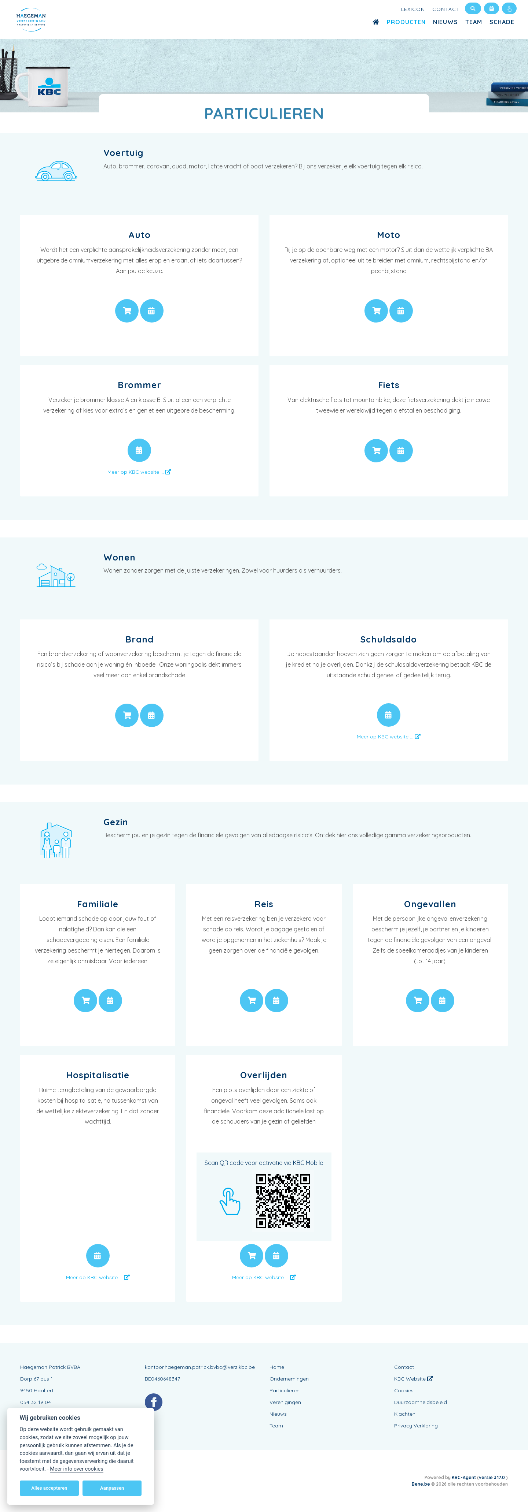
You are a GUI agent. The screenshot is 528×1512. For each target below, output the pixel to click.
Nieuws (445, 22)
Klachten (404, 1414)
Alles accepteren (49, 1488)
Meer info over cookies (76, 1469)
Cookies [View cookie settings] (404, 1390)
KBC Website (413, 1378)
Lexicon (413, 9)
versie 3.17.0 (492, 1477)
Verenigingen (285, 1402)
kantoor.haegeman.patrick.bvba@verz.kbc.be (200, 1367)
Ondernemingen (289, 1378)
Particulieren (285, 1390)
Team (473, 22)
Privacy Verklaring (416, 1425)
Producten (406, 22)
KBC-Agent (464, 1477)
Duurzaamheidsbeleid (420, 1402)
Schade (501, 22)
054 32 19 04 (35, 1402)
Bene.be (421, 1484)
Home (277, 1367)
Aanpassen (112, 1488)
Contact (446, 9)
